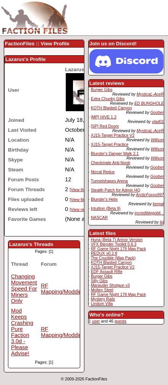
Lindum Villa (102, 303)
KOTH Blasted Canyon (111, 107)
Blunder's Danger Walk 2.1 (115, 153)
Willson (157, 139)
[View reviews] (82, 209)
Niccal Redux (103, 171)
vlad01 (158, 121)
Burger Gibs (102, 89)
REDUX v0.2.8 (104, 253)
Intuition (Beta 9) (105, 208)
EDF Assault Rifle (106, 271)
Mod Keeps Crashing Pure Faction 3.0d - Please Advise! (22, 332)
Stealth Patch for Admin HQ (115, 190)
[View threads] (82, 189)
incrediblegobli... (149, 213)
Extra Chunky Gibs (108, 98)
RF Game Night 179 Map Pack (118, 248)
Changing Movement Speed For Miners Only (24, 288)
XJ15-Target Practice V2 (113, 135)
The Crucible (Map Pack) (113, 258)
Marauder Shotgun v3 (110, 285)
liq (162, 222)
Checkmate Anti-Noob (110, 162)
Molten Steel (102, 290)
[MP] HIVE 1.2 (104, 117)
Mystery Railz (103, 299)
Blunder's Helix (104, 199)
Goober (157, 112)
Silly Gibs (99, 280)
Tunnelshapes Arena (109, 181)
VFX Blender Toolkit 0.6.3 (113, 244)
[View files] (79, 199)
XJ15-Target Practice (109, 144)
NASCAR (99, 217)
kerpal (158, 203)
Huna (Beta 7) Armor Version (117, 239)
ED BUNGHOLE (149, 103)
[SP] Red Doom (105, 126)
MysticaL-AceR (150, 94)
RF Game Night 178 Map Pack (118, 294)
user (96, 321)
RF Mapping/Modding (63, 289)
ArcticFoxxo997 (150, 194)
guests (120, 321)
